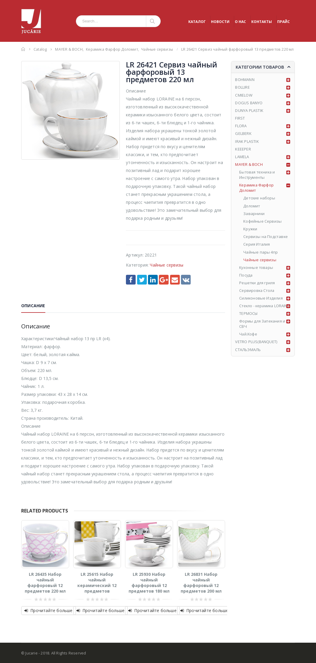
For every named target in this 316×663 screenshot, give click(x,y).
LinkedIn (153, 280)
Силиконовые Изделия (261, 298)
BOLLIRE (242, 87)
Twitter (142, 280)
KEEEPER (243, 149)
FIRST (240, 118)
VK (186, 280)
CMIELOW (243, 95)
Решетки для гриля (257, 283)
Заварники (254, 213)
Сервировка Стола (257, 291)
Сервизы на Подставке (265, 236)
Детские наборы (259, 198)
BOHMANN (244, 79)
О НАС (240, 21)
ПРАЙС (283, 21)
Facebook (131, 280)
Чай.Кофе (248, 340)
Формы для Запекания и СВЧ (262, 329)
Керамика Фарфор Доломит (257, 188)
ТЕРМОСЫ (248, 319)
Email (175, 280)
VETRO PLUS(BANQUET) (256, 347)
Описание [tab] (33, 305)
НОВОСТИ (220, 21)
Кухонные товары (256, 267)
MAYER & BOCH (248, 164)
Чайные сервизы (166, 265)
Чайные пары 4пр (260, 252)
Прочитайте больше (51, 610)
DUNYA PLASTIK (249, 110)
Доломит (251, 206)
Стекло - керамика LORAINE (257, 309)
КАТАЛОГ (197, 21)
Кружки (250, 229)
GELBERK (243, 133)
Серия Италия (256, 244)
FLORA (241, 125)
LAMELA (242, 156)
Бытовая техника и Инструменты (257, 175)
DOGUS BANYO (248, 102)
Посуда (246, 275)
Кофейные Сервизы (262, 221)
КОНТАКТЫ (261, 21)
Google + (164, 280)
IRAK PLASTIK (247, 141)
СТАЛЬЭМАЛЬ (248, 355)
